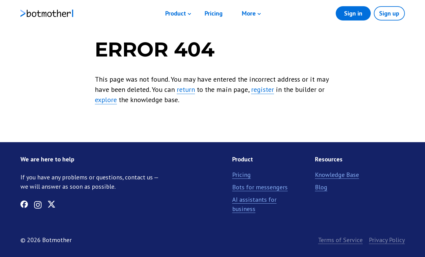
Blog (321, 187)
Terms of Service (340, 240)
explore (106, 99)
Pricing (214, 13)
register (262, 89)
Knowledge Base (337, 175)
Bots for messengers (260, 187)
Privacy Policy (387, 240)
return (186, 89)
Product (175, 13)
